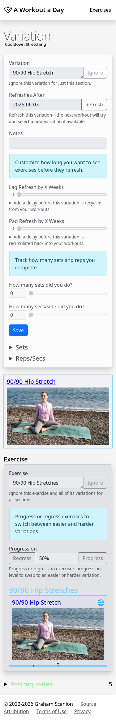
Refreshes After (27, 95)
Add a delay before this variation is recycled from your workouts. (55, 206)
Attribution (16, 711)
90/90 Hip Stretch (46, 73)
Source (88, 704)
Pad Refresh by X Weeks (36, 221)
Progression (23, 548)
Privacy (82, 711)
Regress (22, 558)
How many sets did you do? (40, 284)
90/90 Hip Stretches (46, 483)
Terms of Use (52, 711)
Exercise (18, 473)
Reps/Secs (30, 358)
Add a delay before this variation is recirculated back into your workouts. (46, 240)
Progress (93, 558)
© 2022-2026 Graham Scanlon (38, 704)
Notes (16, 133)
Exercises (100, 9)
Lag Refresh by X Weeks (36, 187)
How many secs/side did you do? (46, 306)
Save (18, 330)
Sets (21, 347)
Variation (19, 63)
